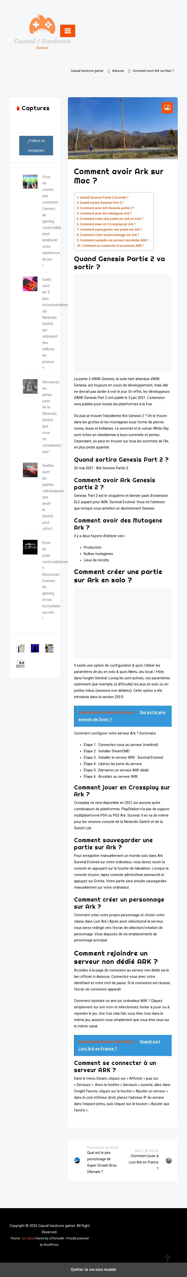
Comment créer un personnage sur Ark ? (109, 235)
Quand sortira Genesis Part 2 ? (101, 202)
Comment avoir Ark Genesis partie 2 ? (107, 208)
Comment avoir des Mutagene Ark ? (105, 213)
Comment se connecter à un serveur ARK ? (113, 245)
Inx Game (28, 1238)
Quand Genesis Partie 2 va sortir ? (104, 197)
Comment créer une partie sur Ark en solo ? (111, 219)
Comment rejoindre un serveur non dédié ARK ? (114, 240)
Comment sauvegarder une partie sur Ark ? (111, 229)
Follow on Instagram (36, 145)
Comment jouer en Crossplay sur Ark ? (107, 224)
